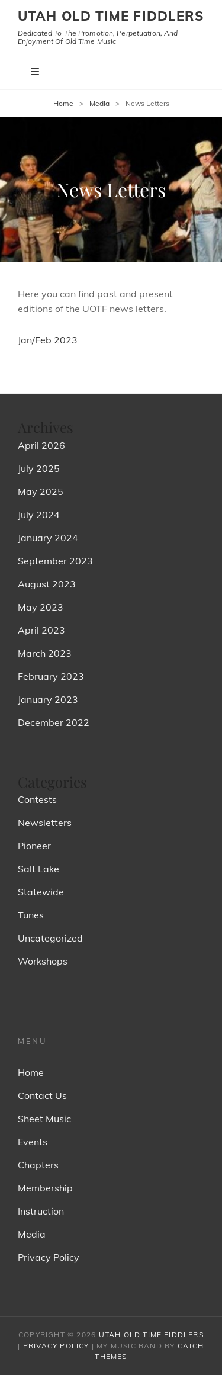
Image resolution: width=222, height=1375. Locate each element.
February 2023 (51, 676)
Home (63, 103)
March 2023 (45, 653)
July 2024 (39, 515)
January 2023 (48, 699)
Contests (37, 799)
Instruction (41, 1211)
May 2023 (40, 607)
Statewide (41, 892)
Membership (45, 1188)
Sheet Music (44, 1119)
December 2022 (53, 722)
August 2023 (47, 584)
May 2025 (40, 491)
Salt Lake (38, 869)
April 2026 (41, 445)
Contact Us (42, 1095)
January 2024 (48, 538)
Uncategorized (50, 938)
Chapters (38, 1165)
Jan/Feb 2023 (48, 340)
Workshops (42, 961)
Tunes (31, 915)
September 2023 (55, 561)
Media (99, 103)
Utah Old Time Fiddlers (111, 16)
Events (32, 1142)
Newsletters (45, 822)
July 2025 (39, 468)
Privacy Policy (48, 1257)
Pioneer (34, 846)
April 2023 (41, 630)
